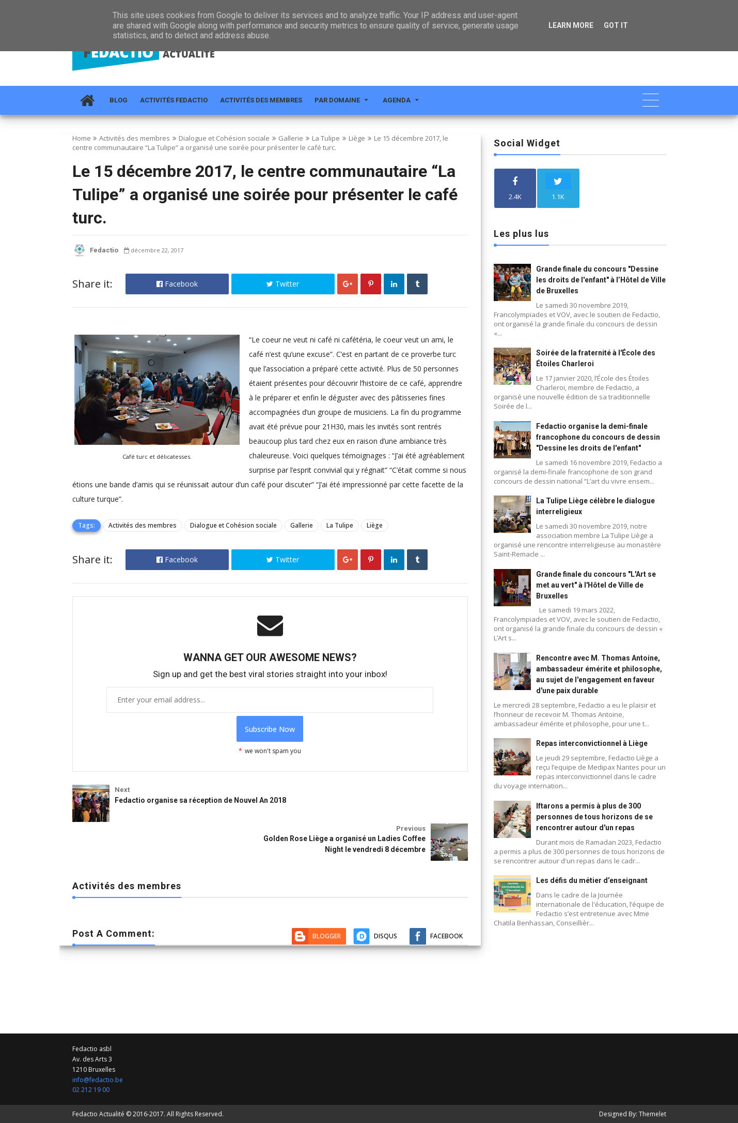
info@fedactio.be (97, 1079)
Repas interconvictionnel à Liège (592, 743)
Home (81, 138)
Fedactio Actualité (98, 1114)
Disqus (385, 868)
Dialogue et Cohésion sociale (224, 138)
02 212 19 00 (90, 1089)
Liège (357, 138)
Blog (118, 100)
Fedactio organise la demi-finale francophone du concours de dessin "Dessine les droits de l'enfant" (598, 437)
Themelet (652, 1114)
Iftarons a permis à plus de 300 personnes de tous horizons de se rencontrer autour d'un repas (594, 817)
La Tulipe (326, 138)
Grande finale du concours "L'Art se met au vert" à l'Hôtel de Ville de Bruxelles (596, 585)
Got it (616, 25)
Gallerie (290, 138)
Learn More (570, 25)
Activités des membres (261, 100)
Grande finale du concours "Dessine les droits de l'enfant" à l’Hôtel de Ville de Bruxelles (601, 280)
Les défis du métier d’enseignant (592, 880)
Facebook (177, 284)
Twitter (282, 284)
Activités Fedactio (174, 100)
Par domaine (337, 100)
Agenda (397, 100)
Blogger (326, 868)
